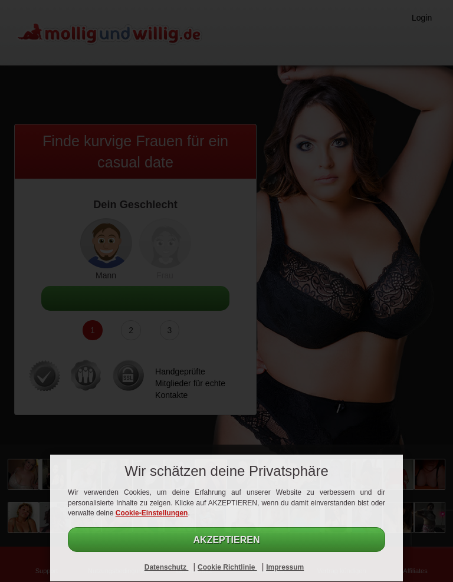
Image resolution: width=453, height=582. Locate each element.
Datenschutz (167, 567)
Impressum (285, 567)
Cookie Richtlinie (227, 567)
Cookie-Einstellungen (152, 513)
